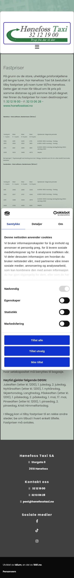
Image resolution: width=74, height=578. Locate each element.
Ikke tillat (37, 362)
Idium (18, 564)
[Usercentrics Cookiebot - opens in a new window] (53, 213)
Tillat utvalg (37, 351)
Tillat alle (37, 340)
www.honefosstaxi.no (18, 106)
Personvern (9, 571)
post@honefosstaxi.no (38, 501)
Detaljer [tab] (37, 223)
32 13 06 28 (33, 101)
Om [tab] (60, 223)
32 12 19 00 (13, 101)
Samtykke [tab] (13, 223)
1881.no (37, 564)
